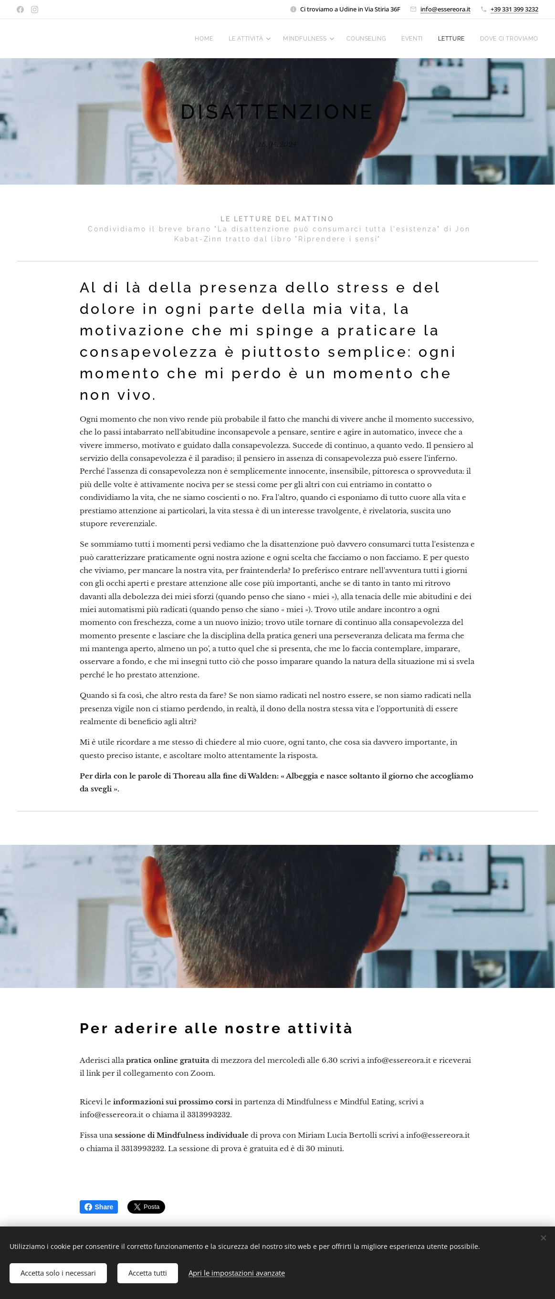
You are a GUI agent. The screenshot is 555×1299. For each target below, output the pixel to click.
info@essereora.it (445, 9)
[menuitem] (202, 39)
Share (99, 1207)
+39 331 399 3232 (514, 9)
